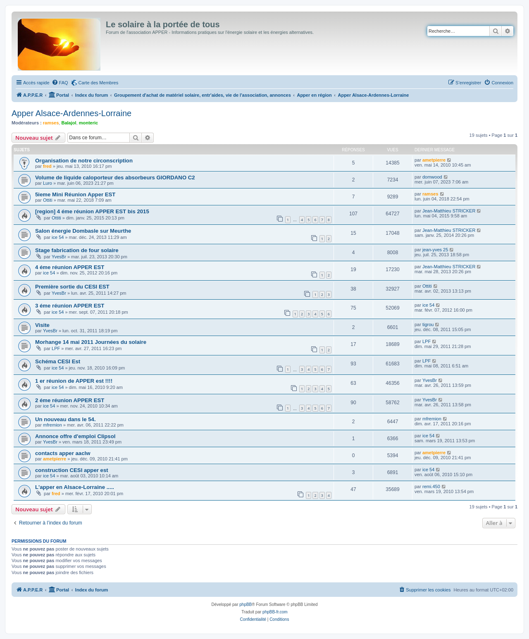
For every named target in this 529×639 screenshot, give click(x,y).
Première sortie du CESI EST (72, 287)
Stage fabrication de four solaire (77, 250)
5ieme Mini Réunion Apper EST (75, 194)
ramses (51, 122)
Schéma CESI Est (57, 361)
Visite (42, 325)
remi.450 (431, 486)
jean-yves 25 (435, 249)
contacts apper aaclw (62, 453)
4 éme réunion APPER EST (69, 267)
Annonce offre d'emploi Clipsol (75, 436)
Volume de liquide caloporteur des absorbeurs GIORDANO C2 (115, 177)
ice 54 (58, 237)
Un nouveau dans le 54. (65, 419)
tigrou (428, 324)
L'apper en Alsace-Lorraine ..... (74, 487)
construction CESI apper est (71, 470)
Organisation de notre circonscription (84, 160)
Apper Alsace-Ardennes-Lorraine (71, 113)
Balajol (68, 122)
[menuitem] (60, 83)
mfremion (52, 424)
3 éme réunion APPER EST (69, 306)
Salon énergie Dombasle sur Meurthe (83, 231)
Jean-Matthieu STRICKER (448, 210)
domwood (432, 176)
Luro (47, 183)
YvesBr (59, 256)
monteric (88, 122)
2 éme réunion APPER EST (69, 400)
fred (47, 166)
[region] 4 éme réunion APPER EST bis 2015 (92, 211)
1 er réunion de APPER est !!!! (73, 381)
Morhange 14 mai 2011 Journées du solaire (90, 342)
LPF (56, 348)
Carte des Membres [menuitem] (99, 82)
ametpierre (434, 159)
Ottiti (47, 200)
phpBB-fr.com (275, 612)
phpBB (245, 604)
